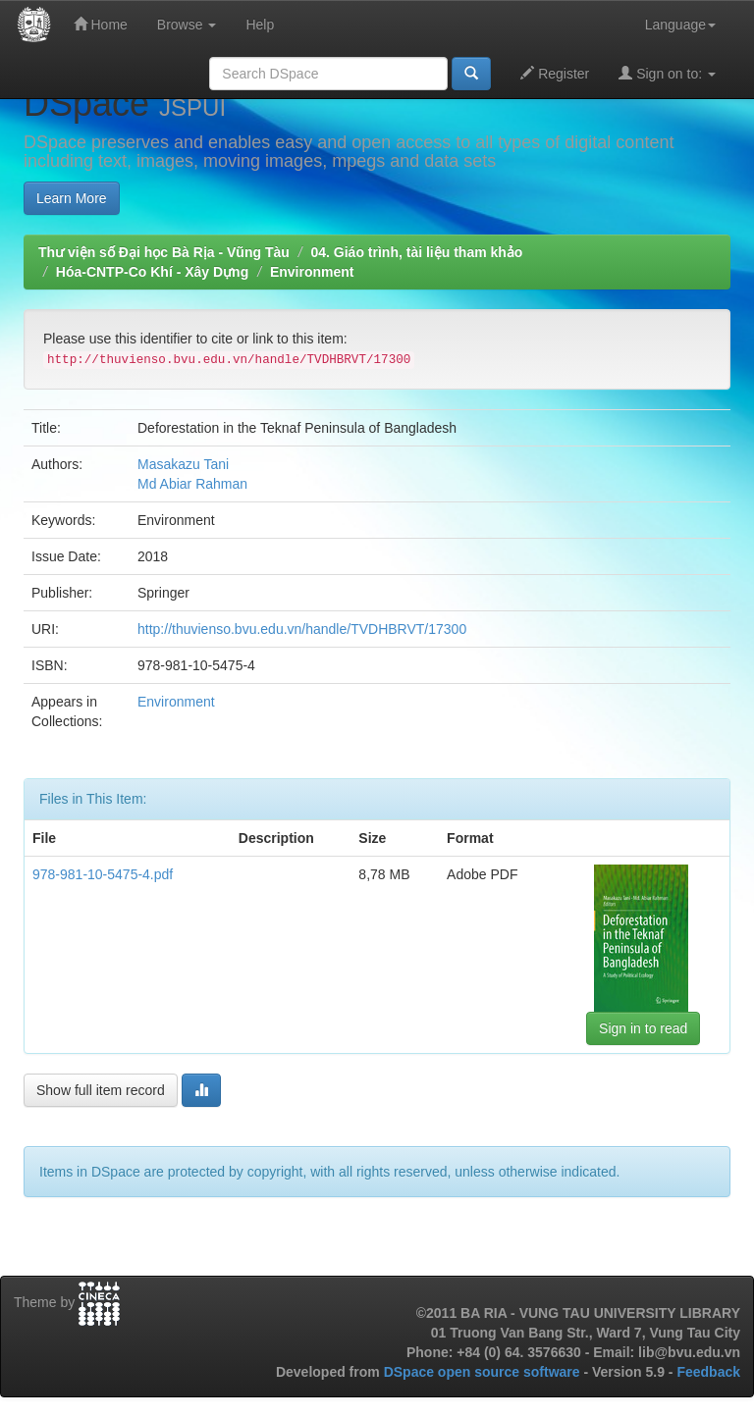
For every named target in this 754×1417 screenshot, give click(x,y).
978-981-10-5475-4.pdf (102, 874)
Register (554, 73)
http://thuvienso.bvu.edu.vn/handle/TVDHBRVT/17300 (301, 629)
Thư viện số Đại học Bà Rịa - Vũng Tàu (164, 252)
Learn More (71, 198)
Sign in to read (643, 1028)
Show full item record (100, 1090)
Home (101, 24)
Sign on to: (667, 73)
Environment (312, 272)
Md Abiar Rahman (192, 484)
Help (259, 24)
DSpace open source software (484, 1372)
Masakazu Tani (183, 464)
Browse (187, 24)
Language (680, 24)
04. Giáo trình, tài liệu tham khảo (416, 252)
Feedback (708, 1372)
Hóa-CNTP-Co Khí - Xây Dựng (152, 272)
